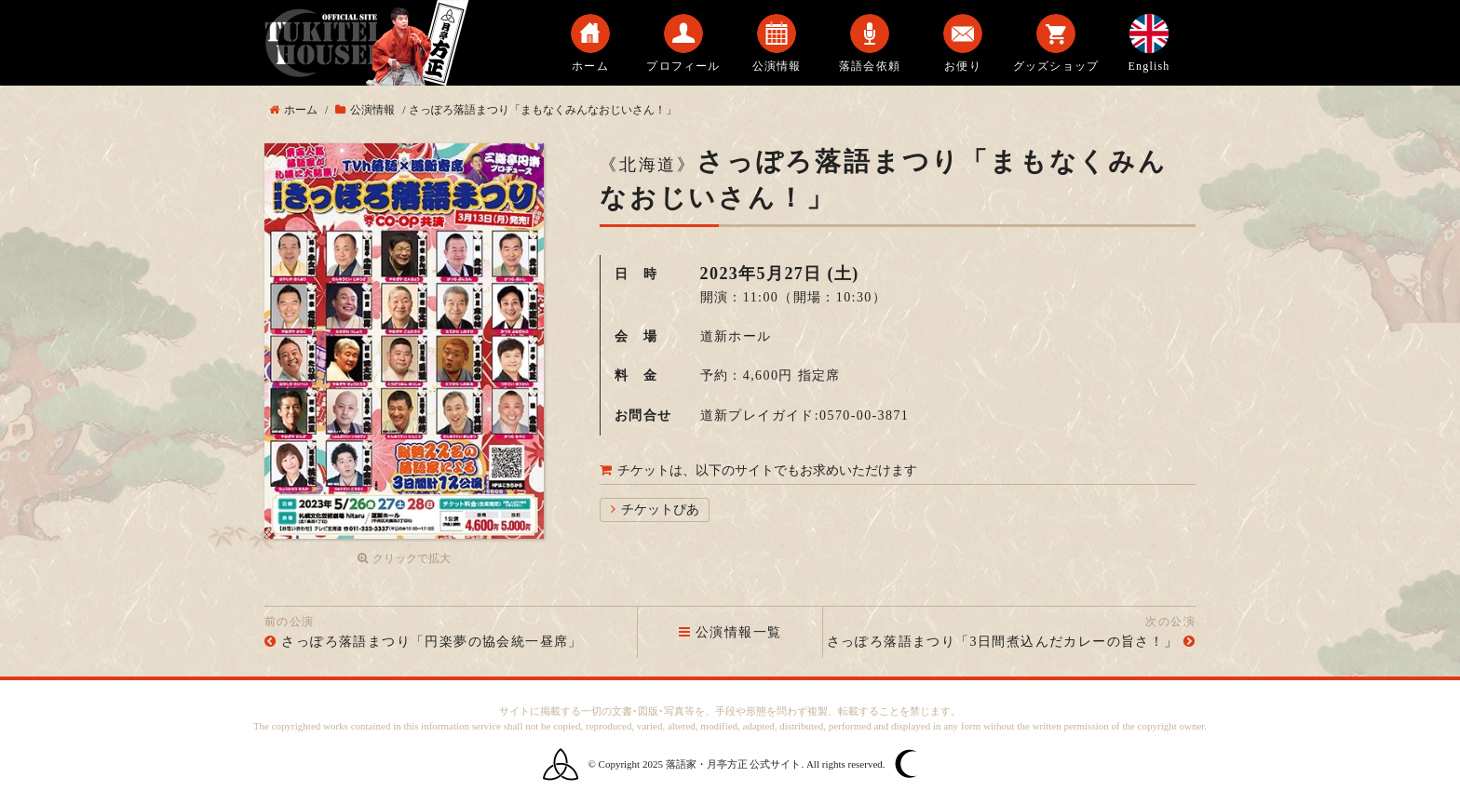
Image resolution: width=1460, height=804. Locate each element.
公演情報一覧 (730, 632)
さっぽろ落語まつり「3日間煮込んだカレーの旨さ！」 (1003, 642)
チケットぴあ (660, 509)
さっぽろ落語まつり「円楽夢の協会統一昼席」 (431, 642)
